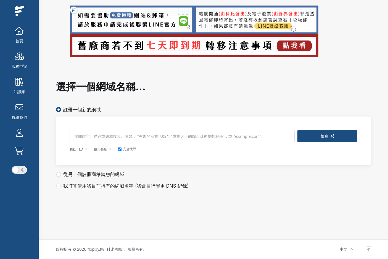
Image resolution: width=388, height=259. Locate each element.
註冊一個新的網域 (78, 109)
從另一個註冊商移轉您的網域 (90, 174)
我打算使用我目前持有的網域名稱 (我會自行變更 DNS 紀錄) (122, 185)
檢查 (338, 136)
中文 (346, 249)
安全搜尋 (127, 149)
